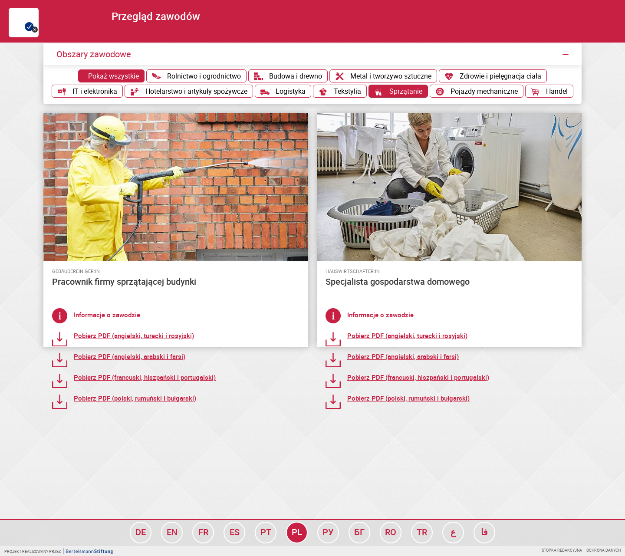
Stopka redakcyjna (562, 550)
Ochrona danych (603, 550)
